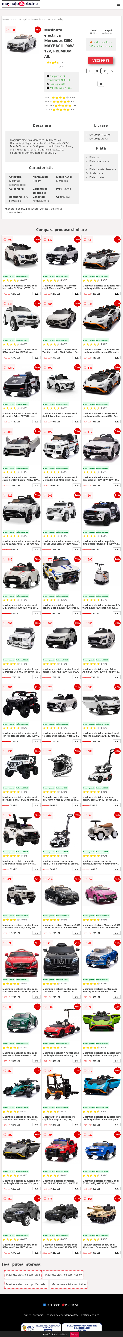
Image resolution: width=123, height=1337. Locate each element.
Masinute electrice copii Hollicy (47, 19)
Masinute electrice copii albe (23, 1274)
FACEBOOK (51, 1305)
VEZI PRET (100, 60)
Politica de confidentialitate (62, 1315)
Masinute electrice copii (14, 19)
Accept (74, 1334)
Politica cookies (90, 1315)
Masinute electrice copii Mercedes (26, 1284)
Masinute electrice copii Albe (69, 1284)
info (36, 293)
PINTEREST (70, 1305)
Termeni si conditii (33, 1315)
